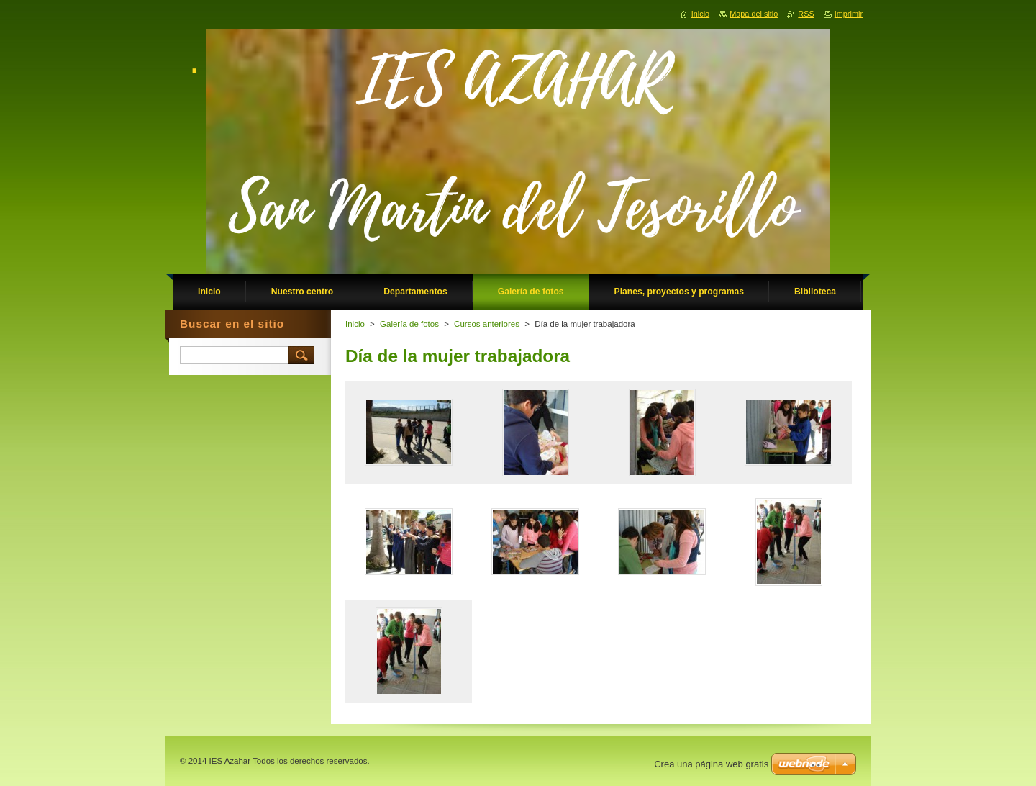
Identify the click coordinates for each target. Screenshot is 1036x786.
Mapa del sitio (754, 13)
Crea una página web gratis (711, 764)
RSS (806, 13)
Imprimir (849, 13)
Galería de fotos (409, 324)
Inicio (355, 324)
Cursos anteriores (486, 324)
